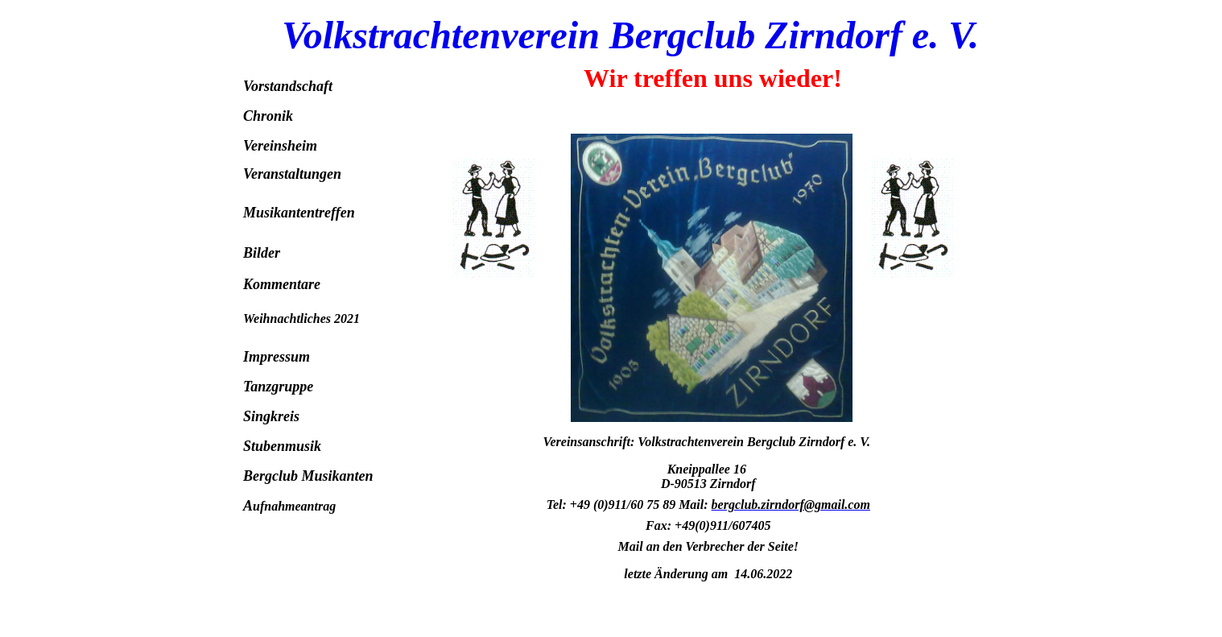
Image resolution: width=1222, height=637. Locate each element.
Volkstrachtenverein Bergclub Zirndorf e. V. (630, 35)
